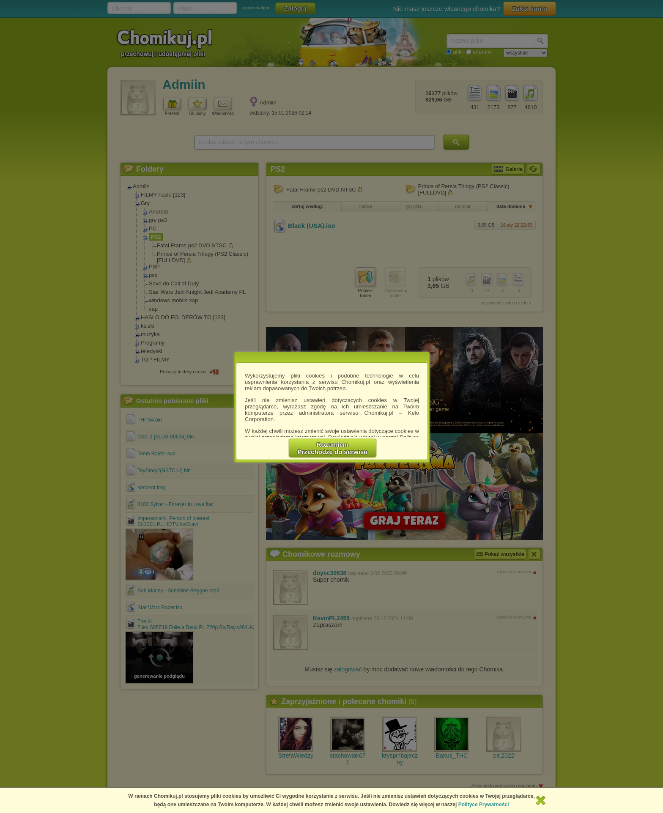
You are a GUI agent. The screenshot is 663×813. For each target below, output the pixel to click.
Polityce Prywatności (483, 805)
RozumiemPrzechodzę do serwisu (333, 448)
